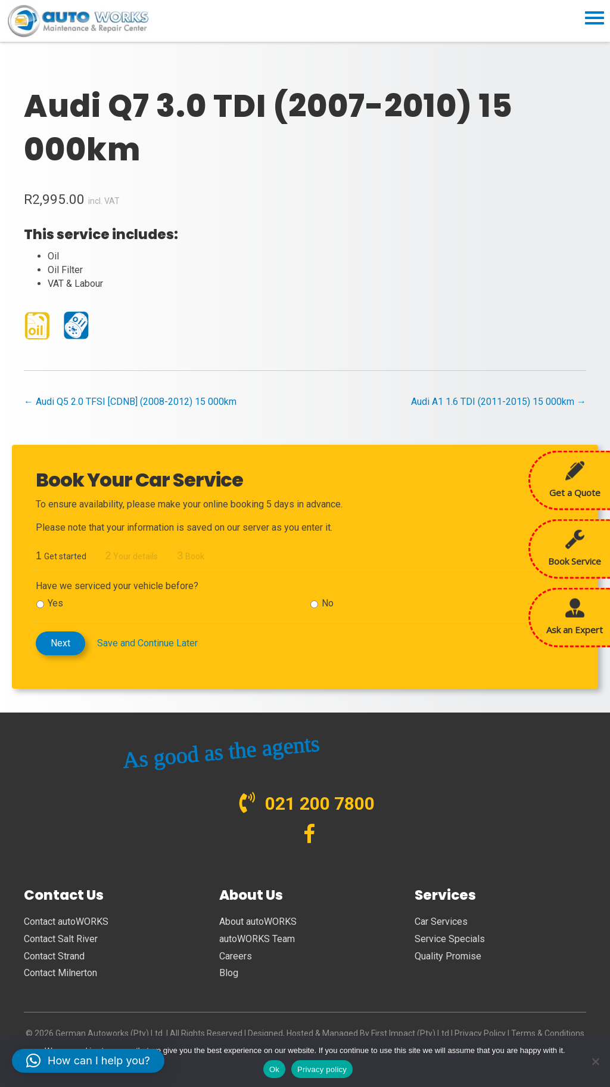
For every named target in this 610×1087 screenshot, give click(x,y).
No (328, 603)
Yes (55, 603)
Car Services (441, 921)
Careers (235, 956)
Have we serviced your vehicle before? (117, 585)
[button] (88, 1061)
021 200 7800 (320, 803)
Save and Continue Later (147, 643)
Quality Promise (448, 956)
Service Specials (450, 938)
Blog (228, 972)
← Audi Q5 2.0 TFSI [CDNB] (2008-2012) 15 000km (130, 401)
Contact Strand (54, 956)
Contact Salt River (61, 938)
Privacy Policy (480, 1033)
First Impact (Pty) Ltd (410, 1033)
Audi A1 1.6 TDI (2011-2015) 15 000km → (498, 401)
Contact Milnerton (60, 972)
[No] (595, 1061)
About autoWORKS (258, 921)
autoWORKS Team (257, 938)
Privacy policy (322, 1069)
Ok (274, 1069)
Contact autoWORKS (66, 921)
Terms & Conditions (547, 1033)
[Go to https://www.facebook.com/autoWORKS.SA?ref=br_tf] (309, 835)
